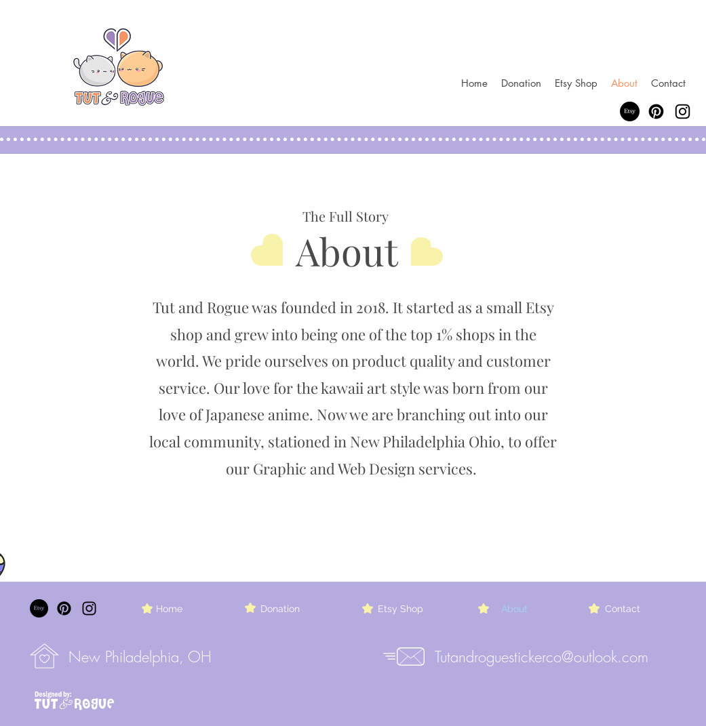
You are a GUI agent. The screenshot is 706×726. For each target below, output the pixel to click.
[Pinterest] (656, 111)
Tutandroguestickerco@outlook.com (541, 657)
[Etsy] (630, 111)
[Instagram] (682, 111)
